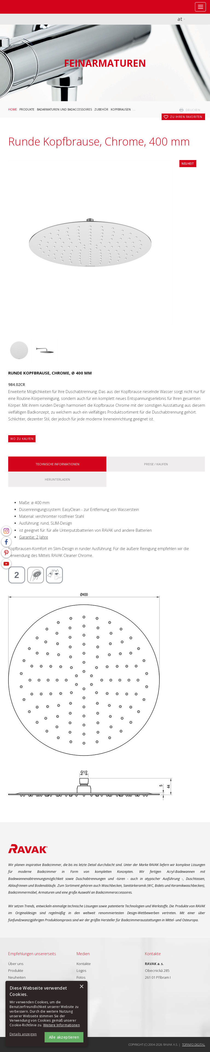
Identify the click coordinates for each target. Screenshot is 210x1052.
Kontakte (84, 963)
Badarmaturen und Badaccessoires (64, 109)
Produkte (26, 109)
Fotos (81, 977)
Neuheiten (17, 977)
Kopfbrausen (121, 109)
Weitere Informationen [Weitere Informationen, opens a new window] (61, 1025)
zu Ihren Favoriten (186, 117)
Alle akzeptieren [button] (64, 1037)
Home (12, 109)
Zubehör (101, 109)
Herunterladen (57, 479)
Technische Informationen (57, 464)
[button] (25, 1034)
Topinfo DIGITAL (193, 1044)
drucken (193, 110)
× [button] (81, 987)
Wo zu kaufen (21, 439)
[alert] (46, 1014)
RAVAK (20, 7)
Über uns (15, 963)
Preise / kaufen (156, 464)
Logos (81, 970)
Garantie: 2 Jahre (33, 537)
